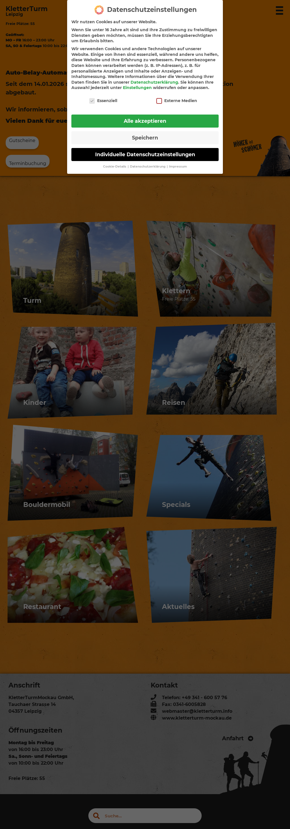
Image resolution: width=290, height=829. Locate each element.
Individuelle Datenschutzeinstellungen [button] (145, 150)
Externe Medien (176, 96)
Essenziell (103, 96)
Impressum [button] (178, 162)
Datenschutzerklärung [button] (148, 162)
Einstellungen (137, 83)
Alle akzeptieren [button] (145, 117)
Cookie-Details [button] (115, 162)
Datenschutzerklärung (154, 78)
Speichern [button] (145, 133)
